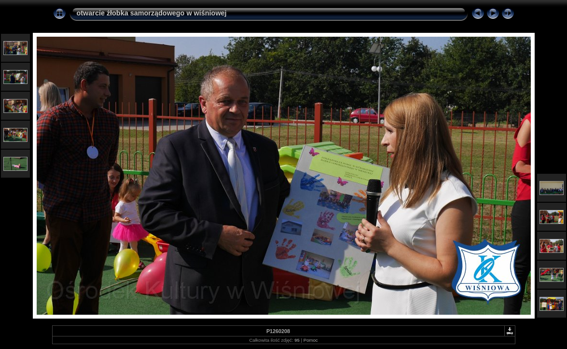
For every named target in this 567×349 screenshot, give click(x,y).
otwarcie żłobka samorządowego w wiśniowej (152, 13)
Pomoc (311, 340)
